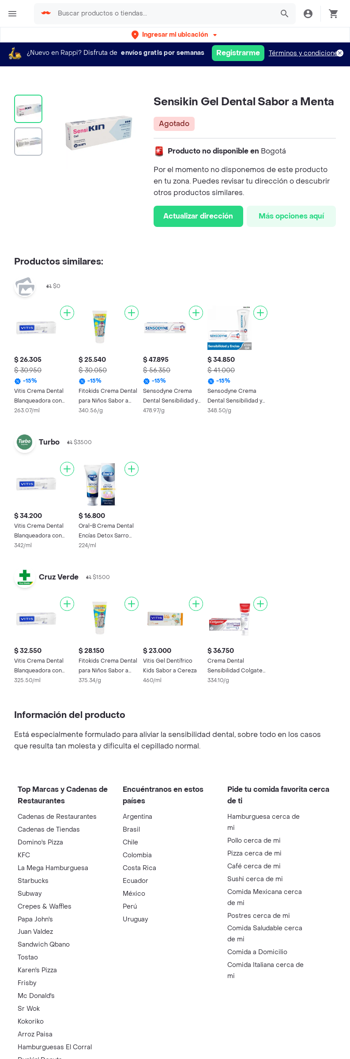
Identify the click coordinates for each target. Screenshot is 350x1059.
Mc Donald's (36, 996)
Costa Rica (139, 868)
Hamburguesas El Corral (55, 1047)
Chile (130, 842)
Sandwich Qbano (44, 944)
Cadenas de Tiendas (49, 829)
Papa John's (35, 919)
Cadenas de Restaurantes (57, 817)
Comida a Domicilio (257, 952)
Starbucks (33, 881)
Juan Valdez (35, 932)
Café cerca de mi (254, 866)
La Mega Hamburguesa (53, 868)
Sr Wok (29, 1009)
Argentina (137, 817)
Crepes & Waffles (45, 906)
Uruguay (135, 919)
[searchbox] (163, 13)
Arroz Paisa (35, 1034)
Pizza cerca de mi (254, 853)
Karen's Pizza (37, 970)
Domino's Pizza (40, 842)
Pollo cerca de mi (254, 840)
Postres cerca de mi (258, 916)
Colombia (137, 855)
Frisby (27, 983)
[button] (175, 34)
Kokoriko (31, 1021)
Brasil (131, 829)
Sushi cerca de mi (255, 879)
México (134, 894)
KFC (24, 855)
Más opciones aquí (291, 216)
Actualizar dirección (198, 216)
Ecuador (135, 881)
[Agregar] (67, 313)
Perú (130, 906)
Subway (29, 894)
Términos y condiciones (305, 53)
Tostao (28, 957)
